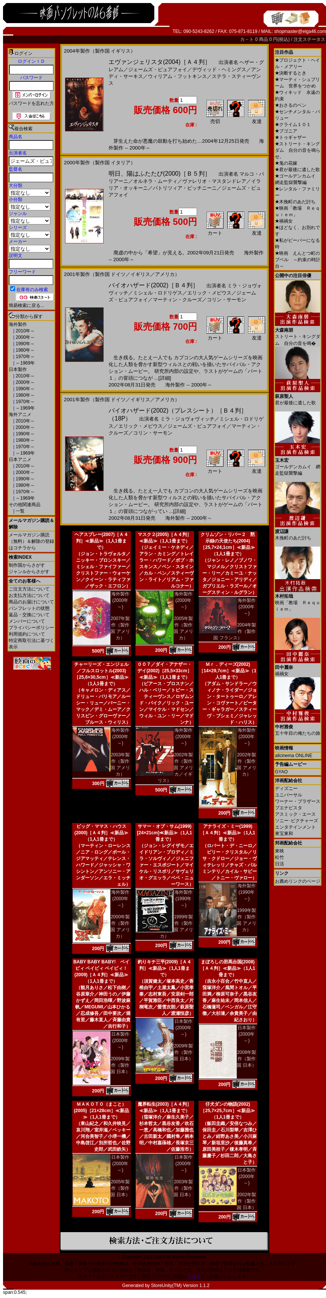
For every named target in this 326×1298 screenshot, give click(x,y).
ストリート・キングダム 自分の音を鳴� (297, 334)
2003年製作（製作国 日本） (183, 1188)
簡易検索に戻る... (26, 305)
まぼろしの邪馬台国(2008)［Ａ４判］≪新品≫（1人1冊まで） (227, 968)
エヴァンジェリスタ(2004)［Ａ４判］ (160, 62)
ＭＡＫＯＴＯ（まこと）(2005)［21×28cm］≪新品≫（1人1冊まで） (101, 1111)
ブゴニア (286, 131)
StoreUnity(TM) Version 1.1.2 (180, 1285)
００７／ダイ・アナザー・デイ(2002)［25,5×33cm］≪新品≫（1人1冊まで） (164, 671)
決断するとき (290, 73)
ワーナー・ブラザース (297, 801)
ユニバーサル (288, 795)
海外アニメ (20, 414)
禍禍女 (284, 221)
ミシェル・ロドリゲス (157, 293)
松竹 (279, 857)
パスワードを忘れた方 (31, 103)
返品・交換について (29, 614)
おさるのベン (290, 105)
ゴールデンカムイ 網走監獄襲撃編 (297, 464)
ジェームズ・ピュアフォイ (157, 69)
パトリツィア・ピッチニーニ (185, 188)
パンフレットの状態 (29, 608)
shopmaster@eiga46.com (300, 31)
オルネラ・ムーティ (155, 181)
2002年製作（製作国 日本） (246, 1201)
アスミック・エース (295, 814)
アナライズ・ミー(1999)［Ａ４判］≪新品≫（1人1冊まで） (227, 833)
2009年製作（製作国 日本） (120, 1065)
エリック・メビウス (209, 293)
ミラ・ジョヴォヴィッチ (187, 419)
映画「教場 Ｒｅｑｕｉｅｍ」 (297, 600)
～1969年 (24, 363)
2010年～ (24, 330)
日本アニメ (20, 459)
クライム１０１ (293, 124)
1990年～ (24, 343)
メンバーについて (27, 621)
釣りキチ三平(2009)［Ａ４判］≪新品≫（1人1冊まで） (165, 968)
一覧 (19, 511)
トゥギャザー (290, 137)
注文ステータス (309, 39)
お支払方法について (29, 595)
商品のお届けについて (31, 602)
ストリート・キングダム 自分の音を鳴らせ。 (297, 150)
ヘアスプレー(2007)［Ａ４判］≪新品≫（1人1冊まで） (102, 541)
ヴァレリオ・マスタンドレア (214, 181)
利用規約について (27, 634)
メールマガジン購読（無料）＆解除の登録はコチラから (31, 541)
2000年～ (24, 337)
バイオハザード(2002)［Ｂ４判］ (154, 285)
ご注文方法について (29, 589)
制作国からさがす (27, 565)
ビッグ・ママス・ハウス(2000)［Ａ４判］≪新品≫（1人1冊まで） (102, 833)
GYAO (281, 771)
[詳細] (164, 378)
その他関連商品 (24, 504)
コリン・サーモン (226, 299)
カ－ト (247, 39)
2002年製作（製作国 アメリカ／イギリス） (175, 767)
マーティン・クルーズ (177, 299)
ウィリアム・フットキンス (177, 76)
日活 (279, 863)
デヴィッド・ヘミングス (219, 69)
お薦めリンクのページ (297, 881)
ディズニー (286, 788)
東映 (279, 851)
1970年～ (24, 356)
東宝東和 (284, 833)
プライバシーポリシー (31, 627)
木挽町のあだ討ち (295, 201)
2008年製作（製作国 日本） (246, 1059)
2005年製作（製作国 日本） (120, 1188)
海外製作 (18, 324)
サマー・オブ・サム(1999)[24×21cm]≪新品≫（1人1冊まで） (164, 833)
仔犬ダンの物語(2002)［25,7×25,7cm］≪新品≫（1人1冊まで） (227, 1111)
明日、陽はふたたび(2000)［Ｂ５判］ (160, 173)
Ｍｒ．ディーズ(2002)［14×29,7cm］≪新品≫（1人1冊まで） (227, 671)
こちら (194, 1276)
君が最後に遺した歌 (297, 169)
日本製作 (18, 369)
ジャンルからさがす (29, 571)
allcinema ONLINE (293, 755)
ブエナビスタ (288, 807)
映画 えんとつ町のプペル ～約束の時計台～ (297, 260)
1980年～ (24, 350)
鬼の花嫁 (286, 163)
